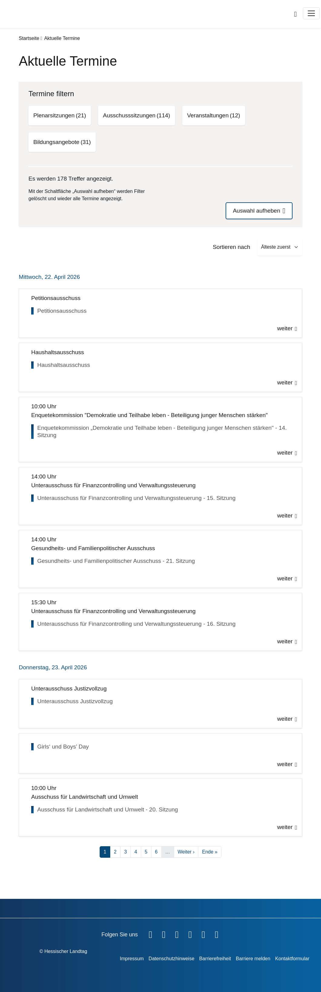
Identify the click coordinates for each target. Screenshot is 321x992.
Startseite (29, 38)
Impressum (132, 958)
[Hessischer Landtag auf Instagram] (190, 933)
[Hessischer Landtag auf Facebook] (150, 933)
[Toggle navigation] (311, 13)
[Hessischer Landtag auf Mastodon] (203, 933)
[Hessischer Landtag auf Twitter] (177, 933)
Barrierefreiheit (215, 958)
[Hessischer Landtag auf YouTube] (164, 933)
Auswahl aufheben (256, 210)
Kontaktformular (292, 958)
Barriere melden (253, 958)
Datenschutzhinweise (171, 958)
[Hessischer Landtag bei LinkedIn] (216, 933)
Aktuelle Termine (62, 38)
